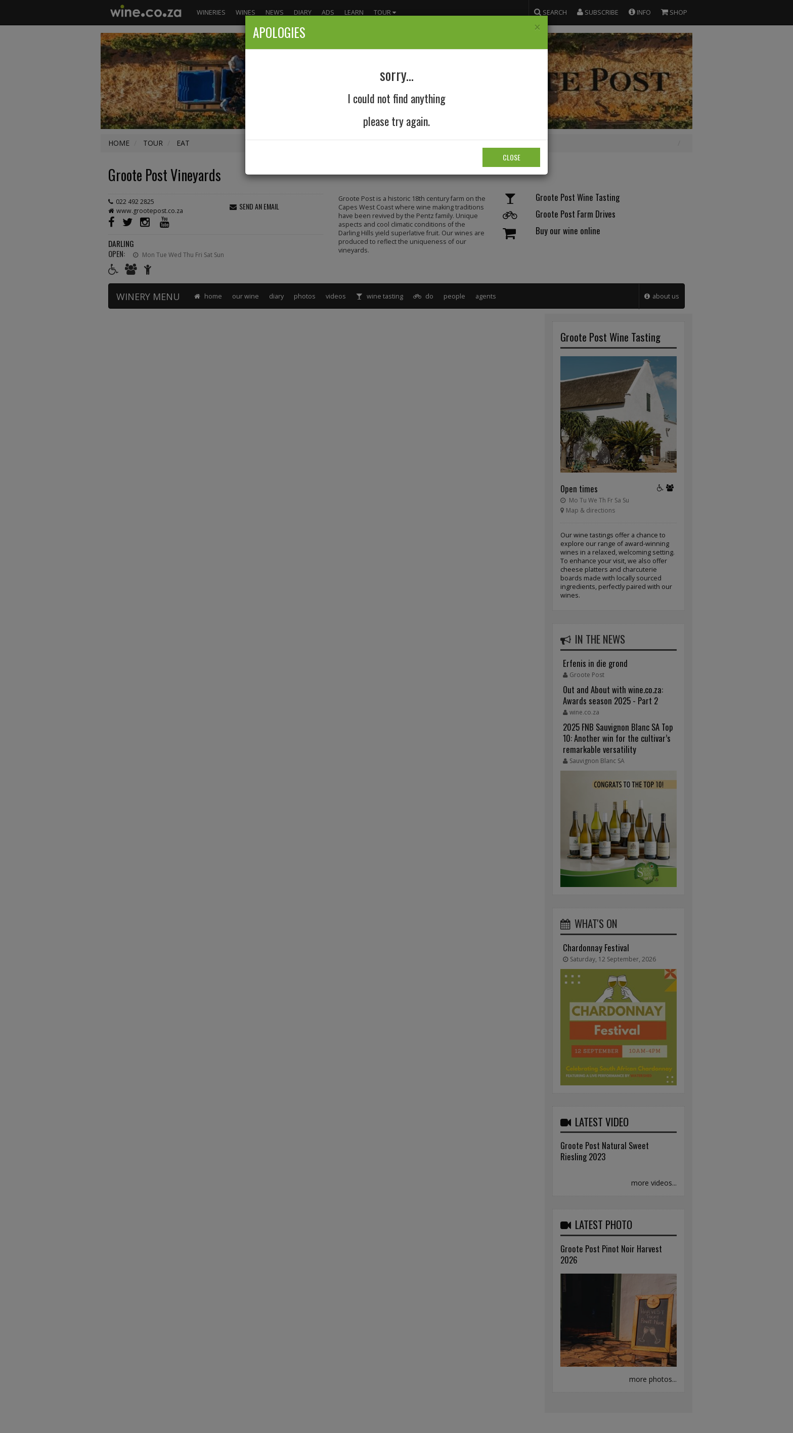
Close (511, 157)
